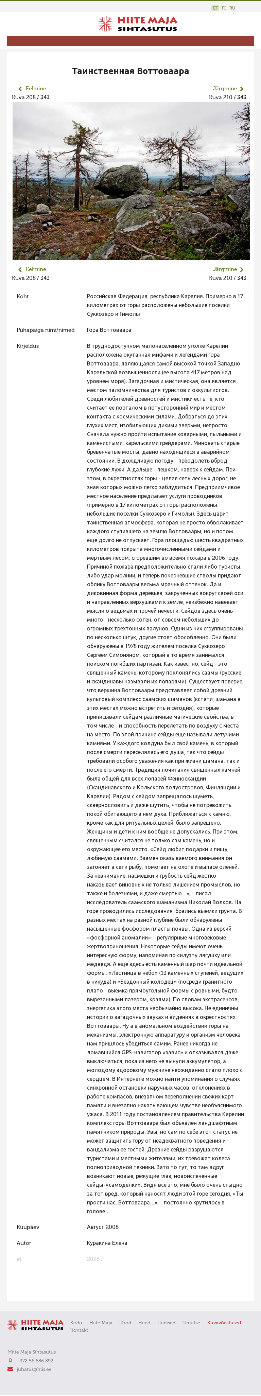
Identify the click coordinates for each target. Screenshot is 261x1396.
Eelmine (36, 89)
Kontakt (79, 1330)
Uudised (166, 1323)
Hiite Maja (100, 1323)
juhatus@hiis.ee (34, 1369)
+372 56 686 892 (35, 1361)
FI (224, 8)
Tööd (125, 1323)
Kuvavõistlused (224, 1323)
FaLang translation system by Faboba (36, 1291)
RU (232, 8)
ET (215, 8)
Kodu (76, 1323)
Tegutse (191, 1323)
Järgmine (225, 89)
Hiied (144, 1323)
